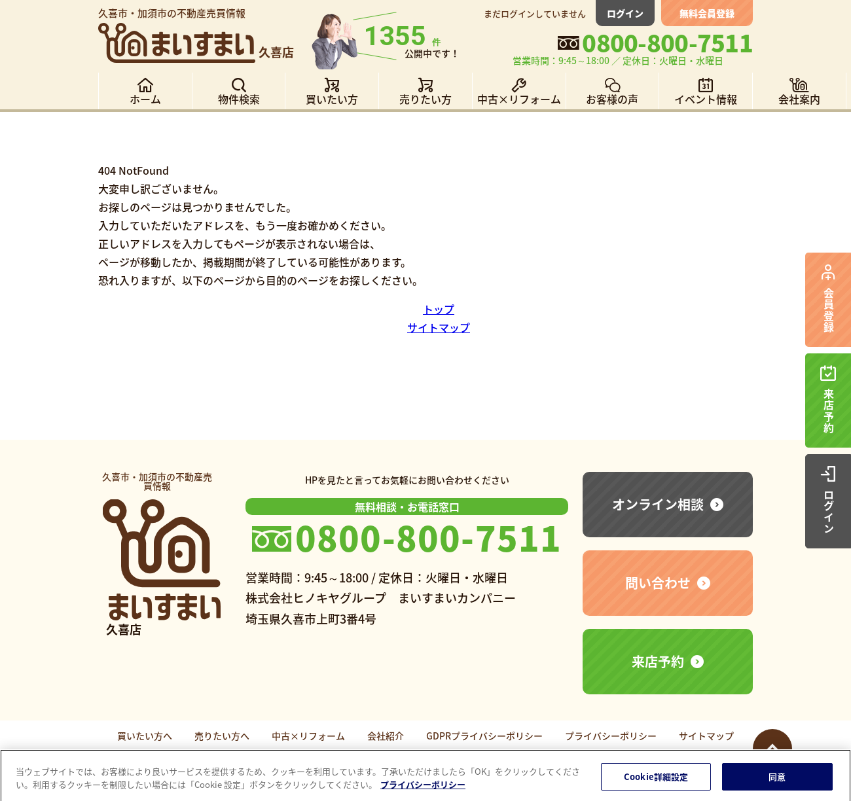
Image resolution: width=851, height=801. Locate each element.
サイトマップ (438, 327)
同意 (777, 781)
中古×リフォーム (308, 735)
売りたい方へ (221, 735)
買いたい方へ (144, 735)
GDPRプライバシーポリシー (484, 735)
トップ (438, 309)
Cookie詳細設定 (656, 781)
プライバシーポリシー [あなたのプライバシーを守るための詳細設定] (422, 789)
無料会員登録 (706, 13)
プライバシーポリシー (611, 735)
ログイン (625, 13)
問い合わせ (658, 582)
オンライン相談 (658, 504)
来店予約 (658, 661)
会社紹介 (385, 735)
